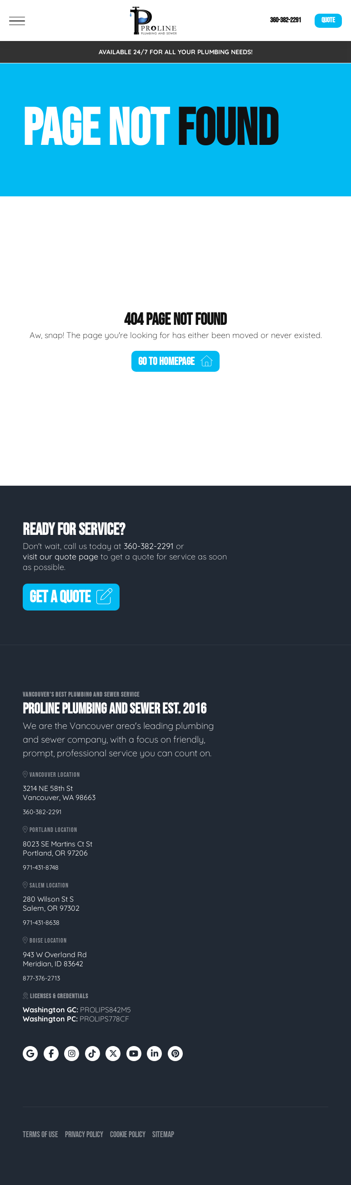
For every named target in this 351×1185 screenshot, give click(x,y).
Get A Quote (71, 597)
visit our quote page (60, 556)
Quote (328, 20)
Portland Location (50, 830)
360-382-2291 (285, 20)
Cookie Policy (127, 1134)
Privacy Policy (84, 1134)
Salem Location (46, 885)
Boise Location (45, 940)
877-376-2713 (41, 978)
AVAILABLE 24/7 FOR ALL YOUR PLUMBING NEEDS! (176, 52)
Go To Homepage (175, 361)
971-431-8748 (41, 867)
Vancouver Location (51, 775)
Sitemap (163, 1134)
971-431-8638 (41, 922)
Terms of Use (40, 1134)
